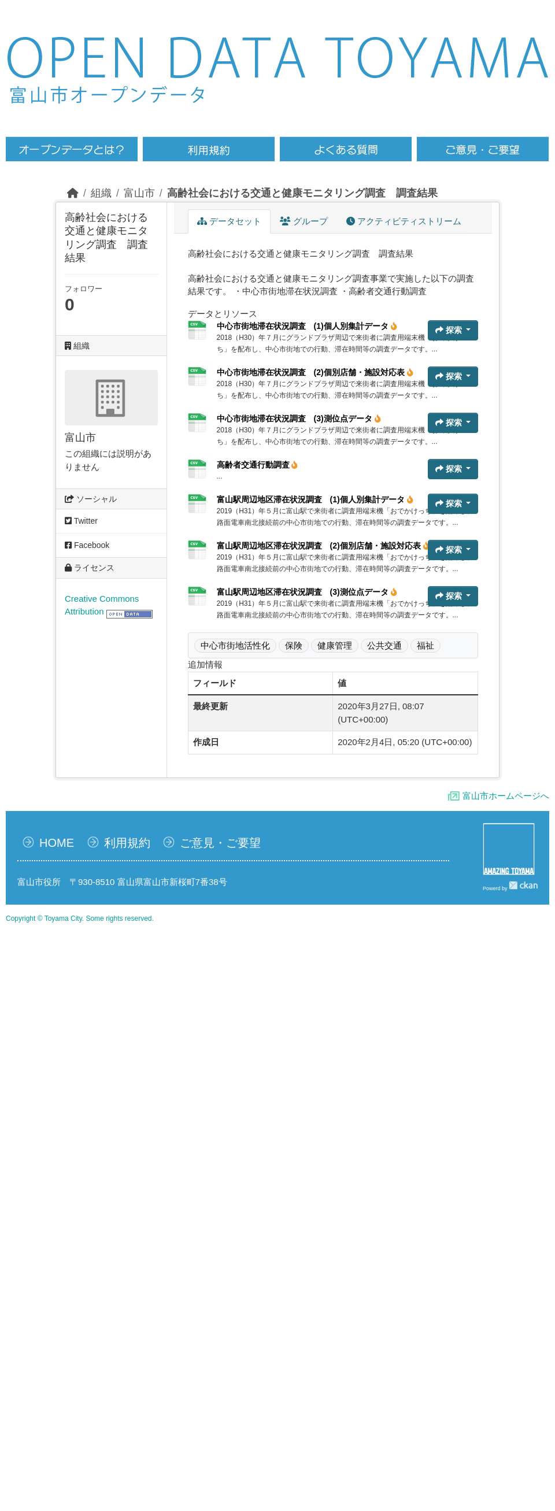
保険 (293, 645)
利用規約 (127, 842)
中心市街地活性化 (235, 645)
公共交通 (384, 645)
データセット (229, 221)
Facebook (87, 545)
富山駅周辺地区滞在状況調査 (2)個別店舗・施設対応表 (323, 545)
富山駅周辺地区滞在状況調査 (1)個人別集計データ (315, 499)
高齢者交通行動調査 (257, 464)
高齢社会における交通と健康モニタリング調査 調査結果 (302, 193)
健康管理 (334, 645)
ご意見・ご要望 (220, 842)
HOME (56, 842)
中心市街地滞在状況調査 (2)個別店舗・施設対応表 (315, 372)
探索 (449, 330)
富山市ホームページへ (505, 796)
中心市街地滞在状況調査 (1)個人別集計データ (307, 326)
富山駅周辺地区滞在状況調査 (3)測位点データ (307, 592)
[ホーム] (73, 193)
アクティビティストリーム (403, 221)
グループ (304, 221)
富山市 (139, 193)
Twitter (81, 520)
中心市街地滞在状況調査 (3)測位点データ (299, 418)
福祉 (425, 645)
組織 (101, 193)
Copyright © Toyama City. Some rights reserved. (80, 918)
